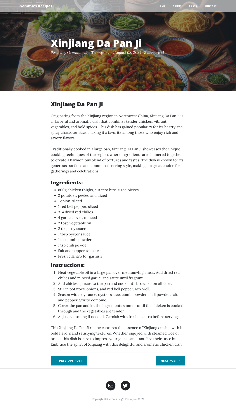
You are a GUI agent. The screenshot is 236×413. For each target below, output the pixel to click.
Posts (193, 6)
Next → (171, 360)
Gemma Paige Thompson (88, 52)
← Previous (68, 360)
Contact (210, 6)
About (177, 6)
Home (161, 6)
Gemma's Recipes (35, 6)
